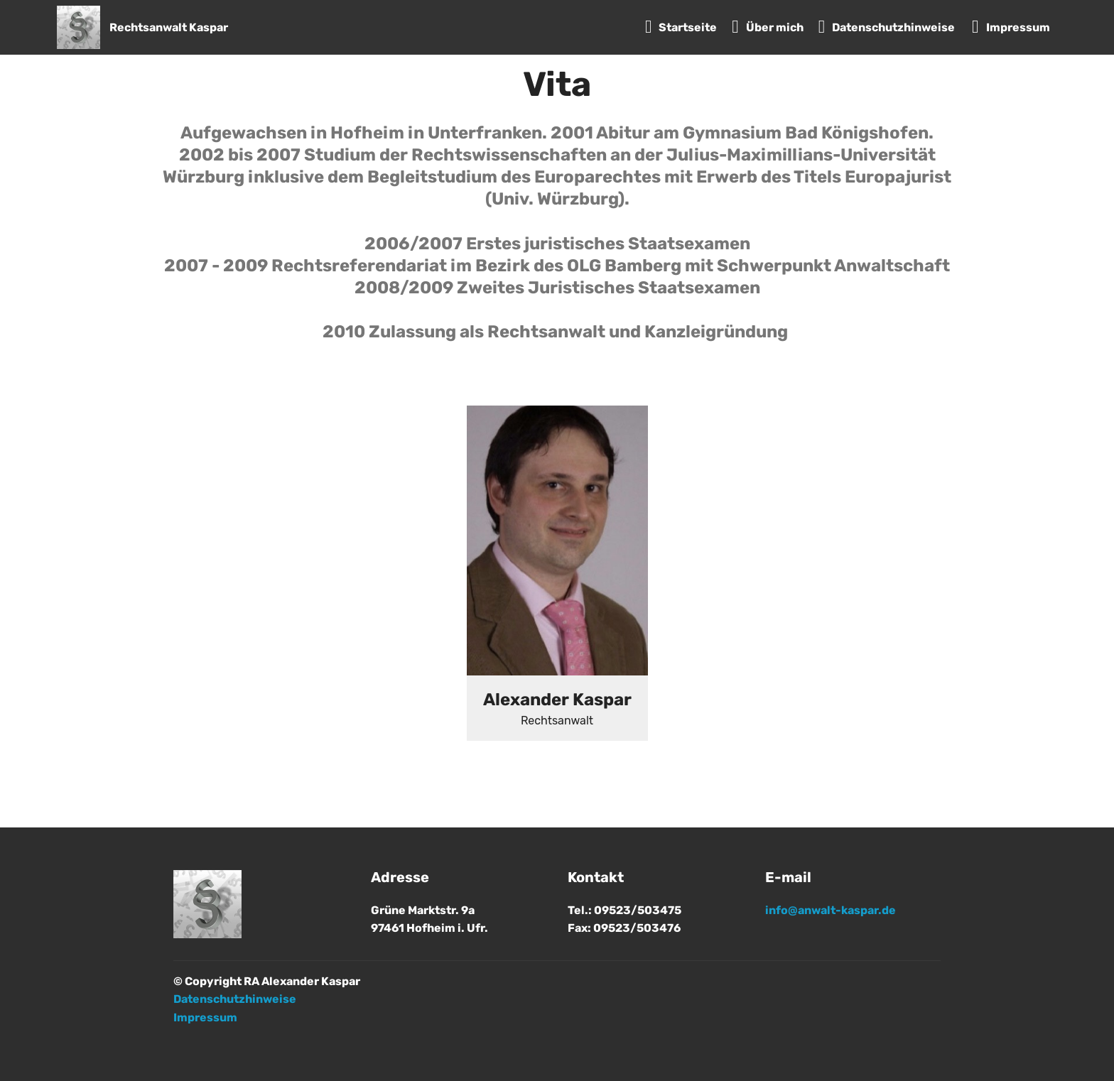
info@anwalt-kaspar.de (830, 910)
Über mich (768, 27)
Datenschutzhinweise (888, 27)
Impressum (1011, 27)
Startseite (681, 27)
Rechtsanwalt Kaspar (168, 27)
